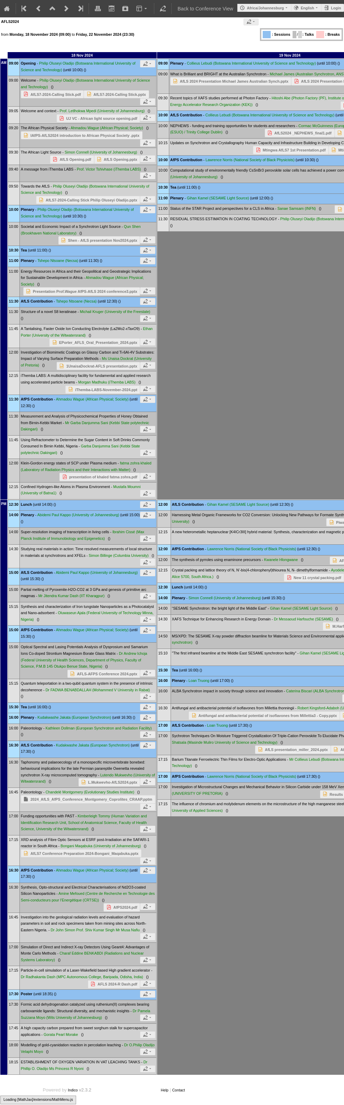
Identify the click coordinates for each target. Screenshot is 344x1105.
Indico (72, 1090)
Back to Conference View (205, 8)
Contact (178, 1090)
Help (165, 1090)
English (307, 8)
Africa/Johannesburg (265, 8)
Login (336, 8)
